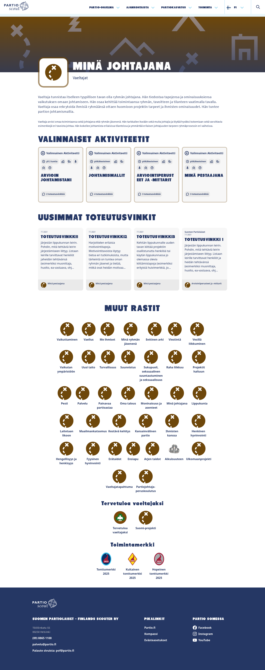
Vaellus (89, 331)
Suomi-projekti (146, 520)
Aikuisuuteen (174, 451)
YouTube (201, 640)
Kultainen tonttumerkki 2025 (132, 566)
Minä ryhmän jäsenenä (130, 334)
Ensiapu (133, 451)
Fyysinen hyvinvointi (93, 453)
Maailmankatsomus (93, 423)
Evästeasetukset (155, 640)
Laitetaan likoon (67, 425)
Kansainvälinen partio (145, 425)
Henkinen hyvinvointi (198, 425)
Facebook (202, 628)
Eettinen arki (155, 331)
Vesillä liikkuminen (197, 334)
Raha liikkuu (175, 359)
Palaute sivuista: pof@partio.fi (53, 650)
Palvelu (82, 395)
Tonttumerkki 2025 (106, 564)
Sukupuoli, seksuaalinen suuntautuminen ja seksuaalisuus (151, 366)
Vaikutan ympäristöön (66, 361)
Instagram (203, 634)
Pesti (64, 395)
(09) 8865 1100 (42, 638)
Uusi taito (88, 359)
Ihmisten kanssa (172, 425)
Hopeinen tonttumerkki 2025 (158, 566)
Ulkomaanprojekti (198, 451)
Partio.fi (149, 628)
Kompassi (151, 634)
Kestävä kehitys (119, 423)
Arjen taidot (152, 451)
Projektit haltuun (199, 361)
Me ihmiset (107, 331)
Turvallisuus (108, 359)
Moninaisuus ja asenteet (151, 398)
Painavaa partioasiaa (105, 398)
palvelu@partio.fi (44, 644)
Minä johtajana (177, 395)
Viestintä (175, 331)
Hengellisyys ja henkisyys (66, 453)
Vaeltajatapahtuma (119, 479)
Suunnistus (128, 359)
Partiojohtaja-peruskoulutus (146, 481)
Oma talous (128, 395)
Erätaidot (115, 451)
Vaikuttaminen (67, 331)
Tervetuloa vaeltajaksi (120, 522)
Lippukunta (200, 395)
